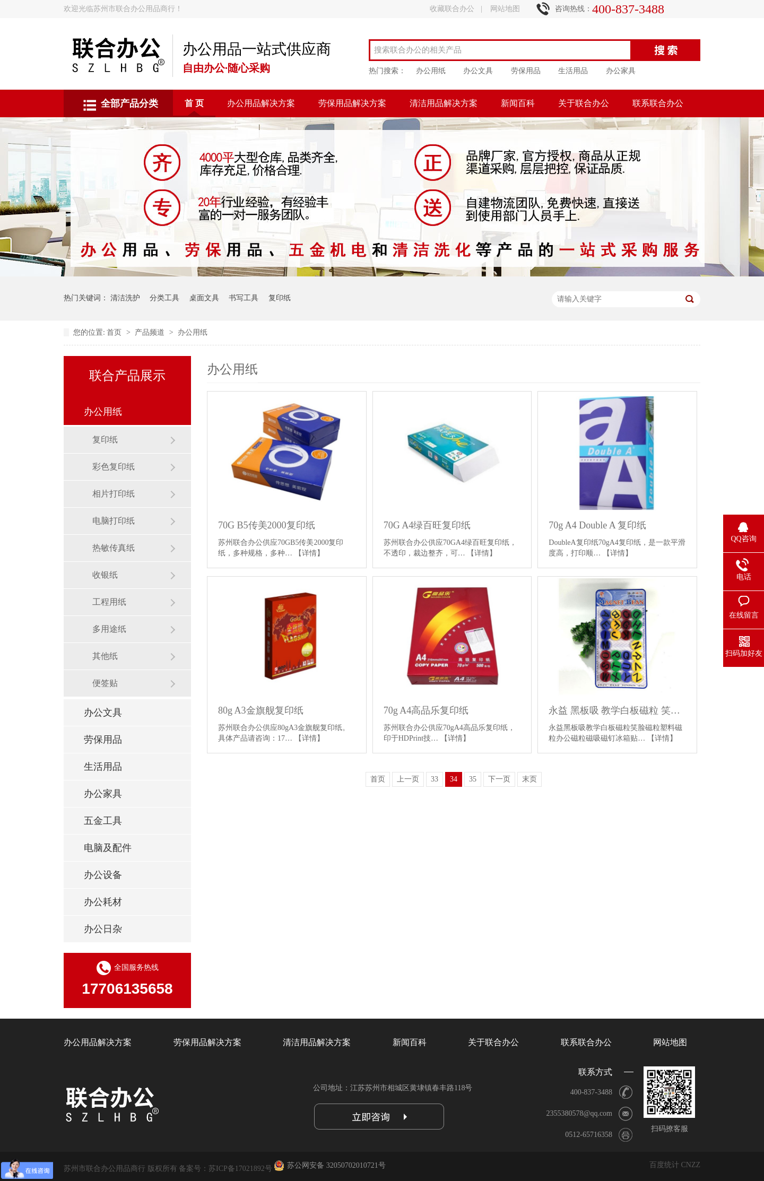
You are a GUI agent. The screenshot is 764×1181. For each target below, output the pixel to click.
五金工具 (103, 820)
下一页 (499, 779)
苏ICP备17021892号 (240, 1169)
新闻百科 (518, 103)
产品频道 (151, 332)
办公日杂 (103, 929)
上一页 (408, 779)
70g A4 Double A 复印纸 (597, 525)
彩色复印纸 (113, 466)
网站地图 (505, 9)
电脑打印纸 (113, 520)
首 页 (194, 103)
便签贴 (105, 683)
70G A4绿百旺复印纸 (427, 525)
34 (453, 779)
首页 (115, 332)
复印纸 (279, 298)
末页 (529, 779)
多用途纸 (109, 628)
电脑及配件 (108, 848)
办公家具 (621, 71)
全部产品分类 (129, 103)
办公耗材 (103, 902)
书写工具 (243, 298)
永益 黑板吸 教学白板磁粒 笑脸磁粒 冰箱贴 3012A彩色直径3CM (617, 710)
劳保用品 (526, 71)
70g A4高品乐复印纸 (426, 710)
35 (472, 779)
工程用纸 (109, 601)
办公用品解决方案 (261, 103)
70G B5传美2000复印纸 (266, 525)
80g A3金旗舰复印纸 (260, 710)
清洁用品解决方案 (444, 103)
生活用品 (573, 71)
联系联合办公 (657, 103)
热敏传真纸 (113, 547)
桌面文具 (204, 298)
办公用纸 (431, 71)
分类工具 (164, 298)
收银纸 (105, 574)
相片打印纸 (113, 493)
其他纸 (105, 656)
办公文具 (478, 71)
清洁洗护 (125, 298)
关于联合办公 (583, 103)
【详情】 (309, 553)
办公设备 (103, 875)
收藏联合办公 (452, 9)
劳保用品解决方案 (352, 103)
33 (434, 779)
